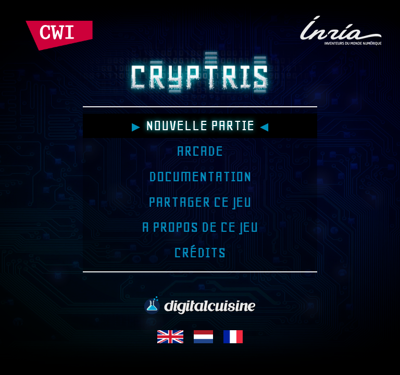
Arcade (199, 151)
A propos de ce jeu (200, 227)
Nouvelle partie (200, 125)
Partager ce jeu (199, 202)
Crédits (200, 252)
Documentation (200, 176)
